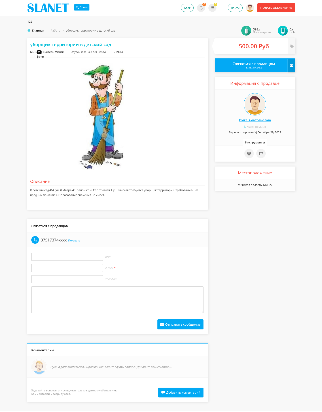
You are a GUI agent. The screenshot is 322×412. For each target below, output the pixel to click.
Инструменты (255, 142)
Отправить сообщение (180, 325)
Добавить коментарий (181, 393)
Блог (187, 8)
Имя (107, 257)
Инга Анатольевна (255, 120)
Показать (74, 241)
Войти (235, 8)
